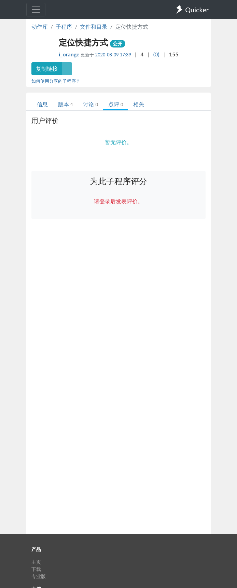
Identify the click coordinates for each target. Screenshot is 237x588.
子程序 (64, 26)
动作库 (39, 26)
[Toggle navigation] (35, 9)
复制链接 (47, 68)
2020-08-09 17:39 (113, 54)
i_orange (70, 54)
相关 (138, 104)
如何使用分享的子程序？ (55, 81)
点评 (115, 104)
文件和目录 (93, 26)
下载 (36, 569)
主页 (36, 562)
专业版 (38, 576)
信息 (42, 104)
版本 (65, 104)
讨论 (90, 104)
